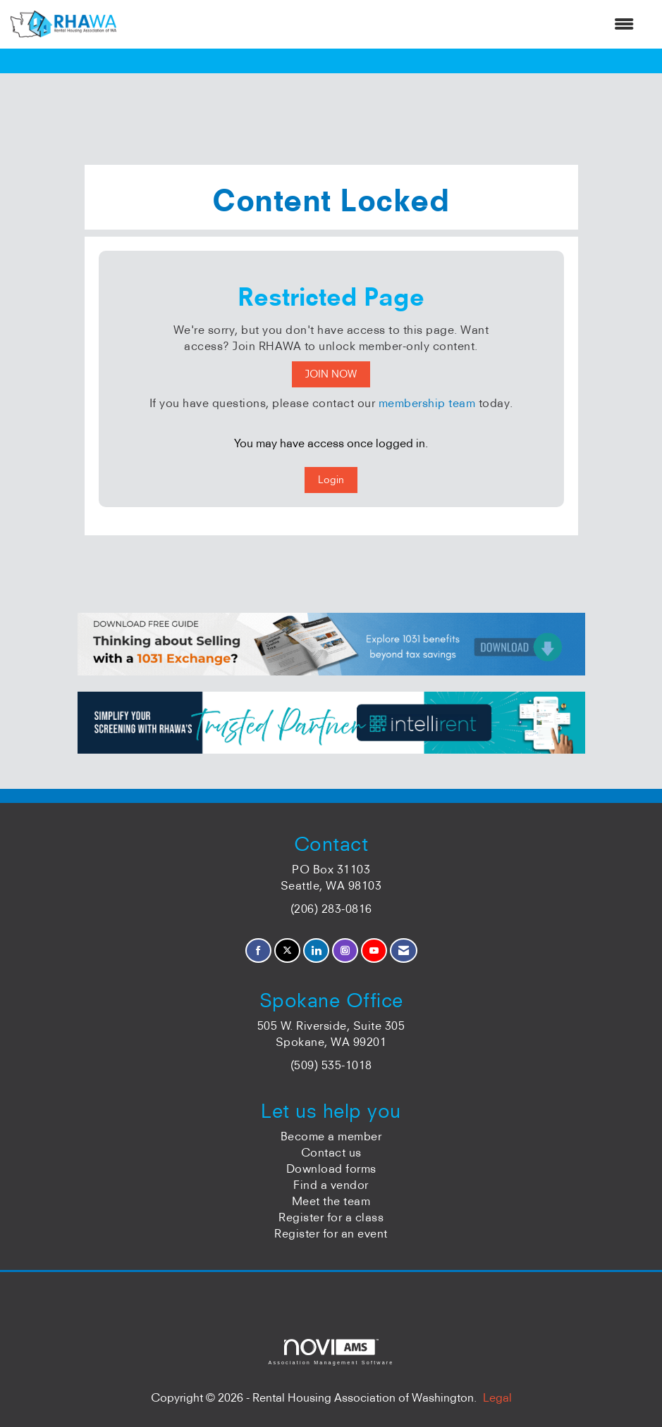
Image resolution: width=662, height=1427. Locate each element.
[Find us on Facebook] (258, 950)
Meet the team (331, 1201)
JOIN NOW (331, 374)
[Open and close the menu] (382, 24)
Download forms (331, 1168)
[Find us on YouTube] (374, 950)
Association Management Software (330, 1352)
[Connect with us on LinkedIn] (316, 950)
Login (331, 479)
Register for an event (331, 1233)
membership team (427, 403)
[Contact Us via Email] (403, 950)
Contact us (331, 1152)
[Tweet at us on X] (287, 950)
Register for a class (331, 1217)
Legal (497, 1397)
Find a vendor (331, 1185)
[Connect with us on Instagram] (345, 950)
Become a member (331, 1136)
